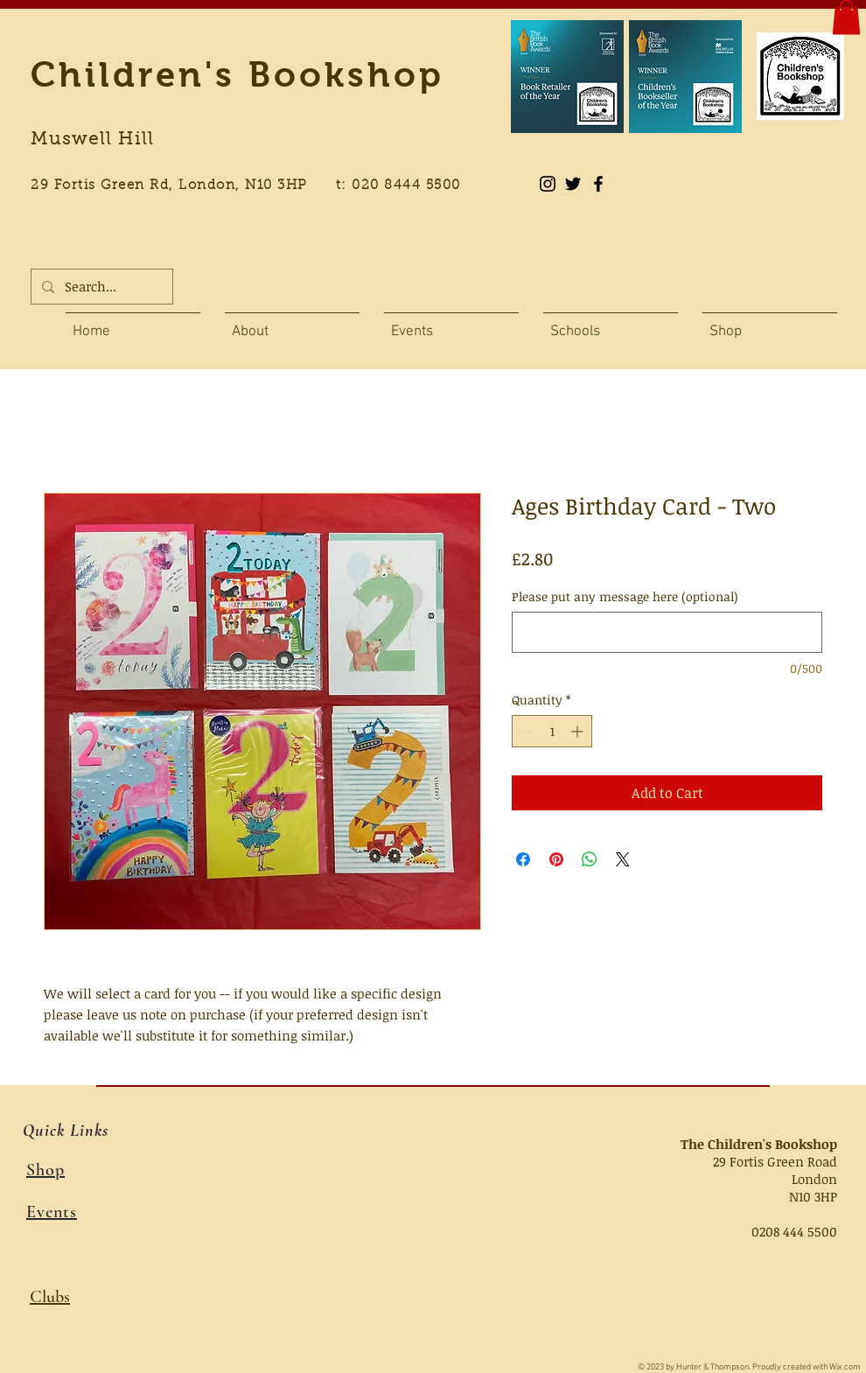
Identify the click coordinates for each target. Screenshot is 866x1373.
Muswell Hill (92, 140)
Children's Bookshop (237, 74)
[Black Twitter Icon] (572, 183)
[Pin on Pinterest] (556, 859)
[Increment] (579, 731)
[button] (846, 17)
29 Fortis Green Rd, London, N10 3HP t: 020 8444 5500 (255, 186)
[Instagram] (547, 183)
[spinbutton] (552, 731)
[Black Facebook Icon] (598, 183)
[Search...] (100, 287)
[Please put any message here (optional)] (667, 632)
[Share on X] (622, 859)
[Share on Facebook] (523, 859)
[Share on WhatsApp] (589, 859)
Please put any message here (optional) (625, 596)
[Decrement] (525, 731)
